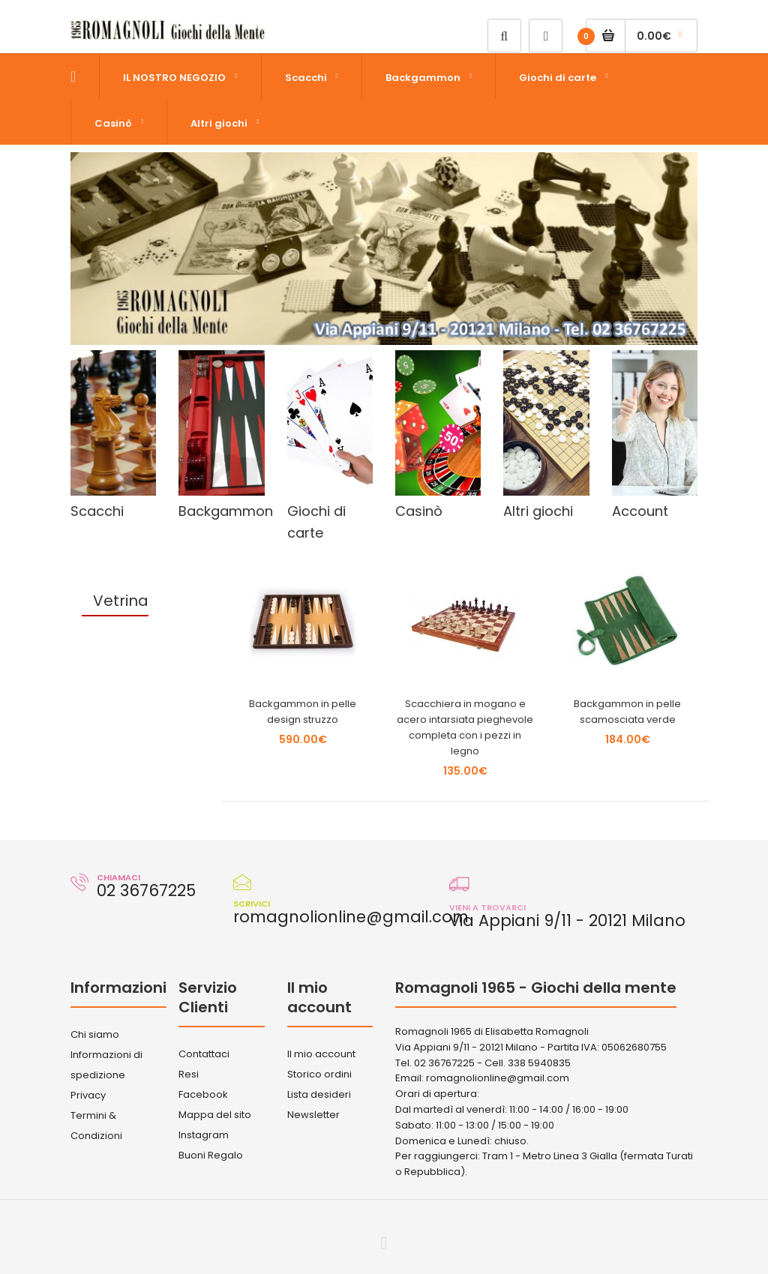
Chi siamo (94, 1034)
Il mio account (321, 1054)
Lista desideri (319, 1094)
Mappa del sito (214, 1115)
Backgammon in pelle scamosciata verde (627, 712)
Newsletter (313, 1115)
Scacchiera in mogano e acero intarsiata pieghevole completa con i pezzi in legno (465, 727)
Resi (188, 1074)
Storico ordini (319, 1074)
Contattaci (204, 1054)
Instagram (203, 1135)
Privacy (88, 1095)
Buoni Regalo (210, 1155)
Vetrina (120, 600)
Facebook (203, 1094)
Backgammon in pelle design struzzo (302, 712)
